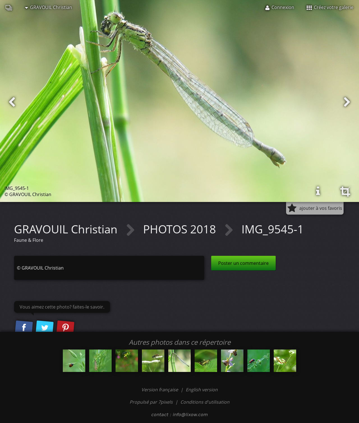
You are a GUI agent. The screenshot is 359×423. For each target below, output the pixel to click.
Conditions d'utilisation (204, 402)
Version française (160, 390)
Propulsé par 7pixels (151, 402)
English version (202, 390)
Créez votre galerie (330, 7)
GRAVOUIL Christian (48, 7)
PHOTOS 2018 (181, 229)
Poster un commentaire (243, 263)
